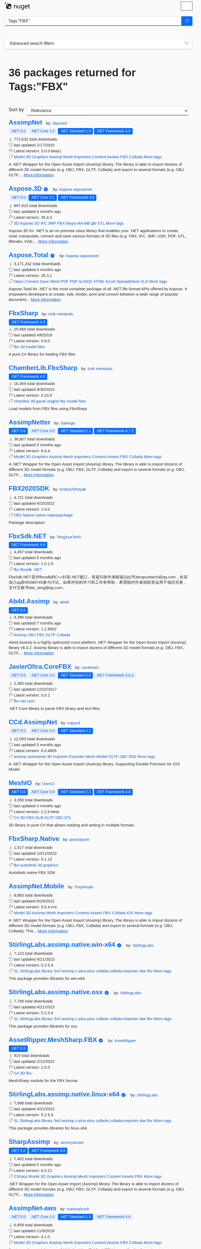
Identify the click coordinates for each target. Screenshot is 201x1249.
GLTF (51, 635)
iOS (130, 912)
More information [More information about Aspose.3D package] (53, 241)
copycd (73, 723)
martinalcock (78, 1209)
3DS (132, 756)
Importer (60, 756)
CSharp (20, 1176)
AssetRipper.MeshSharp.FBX (53, 1040)
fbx (16, 346)
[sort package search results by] (107, 111)
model (31, 346)
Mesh (68, 156)
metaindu (65, 314)
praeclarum (79, 839)
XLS (144, 281)
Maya (71, 223)
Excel (111, 281)
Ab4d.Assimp (29, 601)
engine (53, 401)
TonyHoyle (83, 887)
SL (16, 971)
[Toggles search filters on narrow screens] (186, 43)
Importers (82, 156)
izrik (53, 314)
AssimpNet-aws (33, 1208)
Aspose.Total (29, 255)
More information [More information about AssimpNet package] (39, 175)
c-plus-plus (85, 971)
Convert (32, 281)
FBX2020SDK (29, 488)
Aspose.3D (25, 189)
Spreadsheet (128, 281)
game (41, 401)
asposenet (82, 189)
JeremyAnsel (72, 1142)
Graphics (40, 156)
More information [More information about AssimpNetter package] (39, 474)
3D (28, 156)
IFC (44, 223)
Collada (136, 156)
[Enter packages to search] (93, 21)
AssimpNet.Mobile (36, 886)
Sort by (16, 109)
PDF (65, 281)
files (41, 346)
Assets (113, 156)
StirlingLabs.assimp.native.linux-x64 (64, 1094)
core (31, 701)
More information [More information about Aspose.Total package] (46, 299)
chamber (21, 401)
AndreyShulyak (72, 489)
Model (19, 156)
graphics (50, 865)
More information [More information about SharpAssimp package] (39, 1194)
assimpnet (36, 756)
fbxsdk (26, 569)
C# (16, 817)
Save (44, 281)
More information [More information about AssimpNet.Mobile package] (53, 931)
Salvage (68, 423)
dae (142, 971)
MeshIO (20, 783)
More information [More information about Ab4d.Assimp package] (39, 653)
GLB (39, 817)
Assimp (55, 156)
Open (19, 281)
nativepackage (60, 515)
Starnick (59, 123)
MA (80, 223)
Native (28, 515)
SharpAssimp (29, 1142)
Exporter (76, 756)
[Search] (186, 21)
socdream (90, 667)
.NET (37, 569)
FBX (124, 156)
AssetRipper (125, 1040)
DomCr (48, 783)
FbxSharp (23, 313)
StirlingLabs (143, 945)
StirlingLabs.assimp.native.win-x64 (62, 945)
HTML (99, 281)
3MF (52, 223)
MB (87, 223)
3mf (57, 971)
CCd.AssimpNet (33, 722)
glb (93, 223)
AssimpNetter (29, 422)
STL (101, 223)
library (47, 971)
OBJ (32, 635)
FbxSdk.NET (27, 536)
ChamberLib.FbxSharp (43, 368)
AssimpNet (25, 122)
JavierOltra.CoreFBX (40, 667)
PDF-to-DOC (81, 281)
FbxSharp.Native (34, 839)
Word (55, 281)
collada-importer (124, 971)
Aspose (66, 189)
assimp (20, 756)
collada (102, 971)
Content (99, 156)
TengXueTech (69, 537)
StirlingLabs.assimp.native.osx (56, 992)
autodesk (28, 865)
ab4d (64, 602)
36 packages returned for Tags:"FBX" (72, 79)
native (40, 515)
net (23, 701)
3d (22, 346)
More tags (153, 156)
